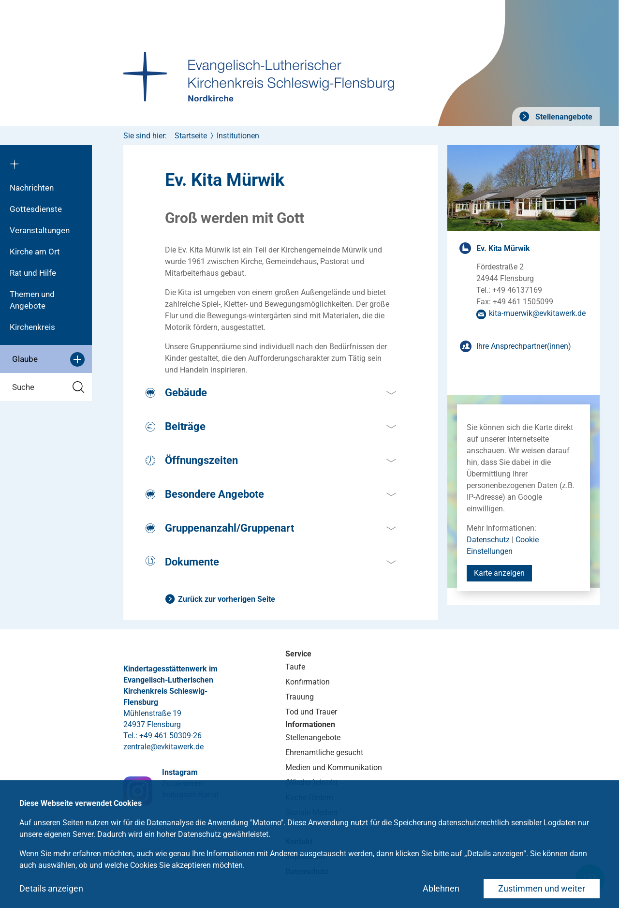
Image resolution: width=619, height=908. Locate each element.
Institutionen (238, 135)
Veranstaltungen (40, 230)
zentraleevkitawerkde (163, 746)
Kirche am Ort (35, 251)
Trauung (299, 696)
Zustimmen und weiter (541, 888)
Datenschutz (488, 539)
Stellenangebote (562, 116)
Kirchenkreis (32, 327)
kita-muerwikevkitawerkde (537, 313)
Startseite (191, 135)
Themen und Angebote (32, 300)
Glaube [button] (48, 359)
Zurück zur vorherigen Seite (226, 599)
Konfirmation (307, 681)
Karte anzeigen (499, 573)
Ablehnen (441, 888)
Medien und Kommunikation (333, 767)
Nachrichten (32, 188)
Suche (48, 387)
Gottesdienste (36, 209)
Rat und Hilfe (33, 273)
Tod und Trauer (311, 711)
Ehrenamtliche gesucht (324, 752)
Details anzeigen (51, 888)
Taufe (295, 666)
